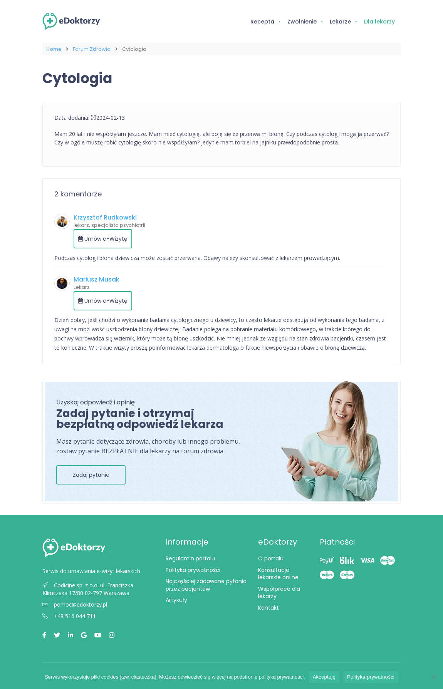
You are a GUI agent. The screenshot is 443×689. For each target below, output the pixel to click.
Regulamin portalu (190, 558)
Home (53, 49)
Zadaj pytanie (91, 475)
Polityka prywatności (193, 570)
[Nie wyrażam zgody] (433, 677)
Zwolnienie (302, 21)
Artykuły (176, 600)
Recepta (262, 21)
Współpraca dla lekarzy (279, 592)
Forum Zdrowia (92, 49)
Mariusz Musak (96, 279)
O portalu (271, 558)
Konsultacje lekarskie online (278, 574)
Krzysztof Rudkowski (105, 217)
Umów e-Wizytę (103, 239)
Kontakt (268, 608)
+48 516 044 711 (69, 616)
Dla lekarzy (379, 21)
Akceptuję (324, 677)
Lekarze (340, 21)
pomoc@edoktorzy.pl (74, 604)
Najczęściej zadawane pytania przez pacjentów (206, 585)
